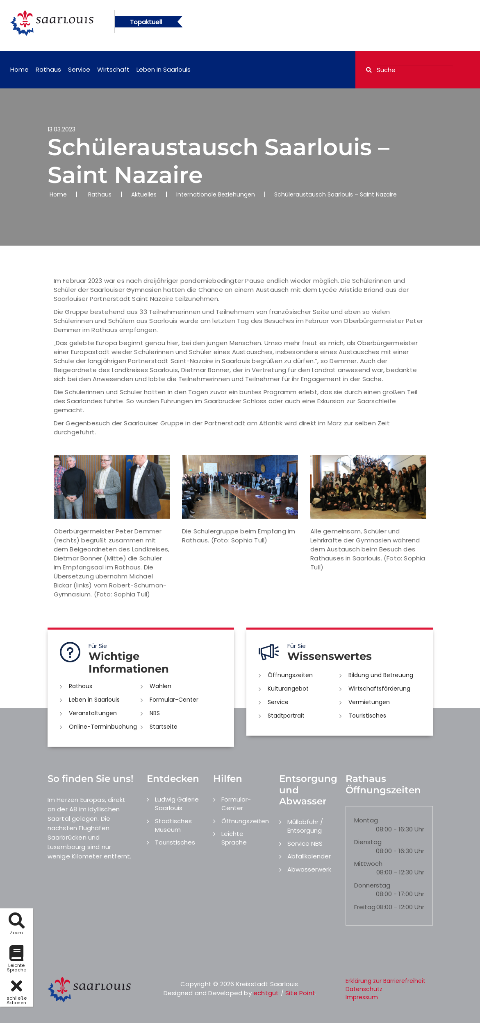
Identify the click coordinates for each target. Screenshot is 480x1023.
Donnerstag (372, 885)
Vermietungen (369, 702)
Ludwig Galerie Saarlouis (177, 803)
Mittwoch (368, 863)
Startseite (163, 727)
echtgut (266, 993)
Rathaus (48, 69)
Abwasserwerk (309, 869)
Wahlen (160, 686)
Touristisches (367, 715)
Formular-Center (174, 700)
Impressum (362, 997)
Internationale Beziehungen (215, 194)
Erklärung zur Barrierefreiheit (385, 981)
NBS (155, 713)
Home (19, 69)
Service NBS (305, 843)
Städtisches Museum (173, 825)
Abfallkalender (309, 856)
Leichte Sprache (234, 838)
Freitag (364, 907)
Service (79, 69)
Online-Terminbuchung (103, 727)
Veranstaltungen (93, 713)
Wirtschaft (113, 69)
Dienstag (368, 842)
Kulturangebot (288, 688)
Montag (366, 820)
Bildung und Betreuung (380, 675)
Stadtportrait (286, 715)
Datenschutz (364, 989)
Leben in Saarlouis (163, 69)
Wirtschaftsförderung (379, 688)
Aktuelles (144, 194)
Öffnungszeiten (290, 675)
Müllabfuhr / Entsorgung (305, 826)
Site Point (300, 993)
